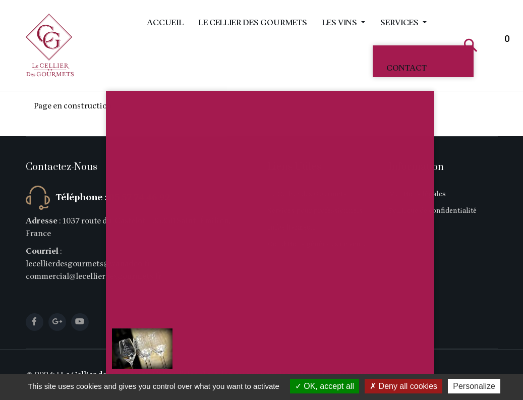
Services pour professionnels (315, 210)
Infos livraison (291, 227)
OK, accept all (324, 386)
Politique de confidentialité (433, 210)
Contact (406, 68)
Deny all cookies (403, 386)
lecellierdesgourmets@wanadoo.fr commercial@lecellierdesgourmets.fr (94, 270)
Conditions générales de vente (317, 244)
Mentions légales (417, 194)
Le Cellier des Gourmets (253, 23)
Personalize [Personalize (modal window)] (474, 386)
